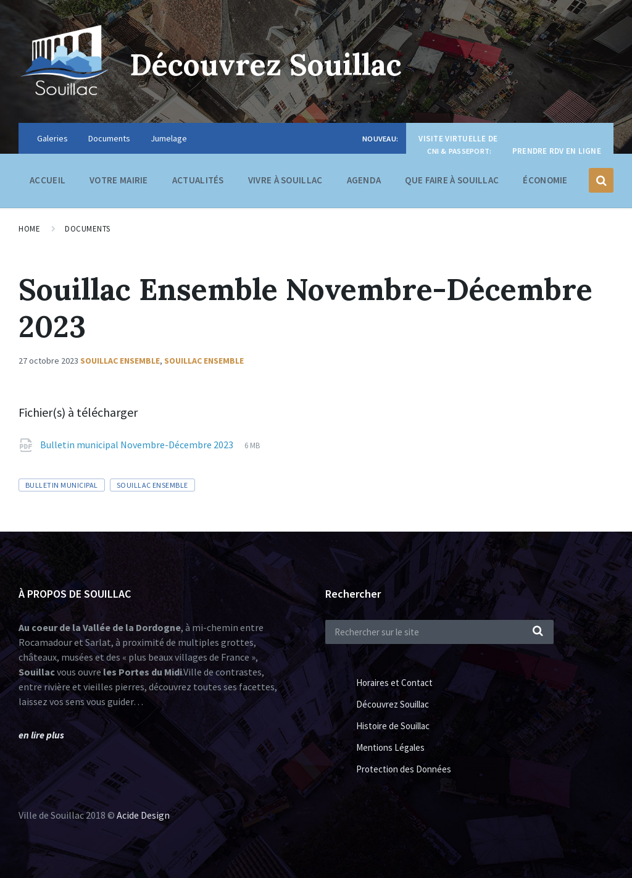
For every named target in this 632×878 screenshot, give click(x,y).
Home (29, 229)
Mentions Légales (390, 747)
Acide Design (143, 815)
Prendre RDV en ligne (556, 151)
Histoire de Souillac (393, 726)
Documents (109, 138)
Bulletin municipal (61, 485)
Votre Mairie (118, 183)
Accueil (47, 180)
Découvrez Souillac (266, 64)
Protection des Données (403, 769)
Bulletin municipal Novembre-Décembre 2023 (137, 444)
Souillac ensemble (204, 360)
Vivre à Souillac (285, 183)
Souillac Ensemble (120, 360)
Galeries (52, 138)
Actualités (198, 180)
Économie (545, 183)
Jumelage (169, 138)
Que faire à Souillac (452, 183)
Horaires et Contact (394, 682)
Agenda (364, 180)
